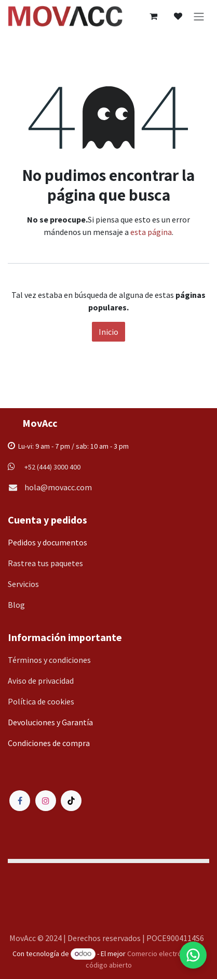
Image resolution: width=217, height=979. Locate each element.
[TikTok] (71, 800)
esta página (151, 232)
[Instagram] (45, 800)
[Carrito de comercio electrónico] (153, 16)
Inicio (108, 332)
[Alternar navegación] (198, 16)
